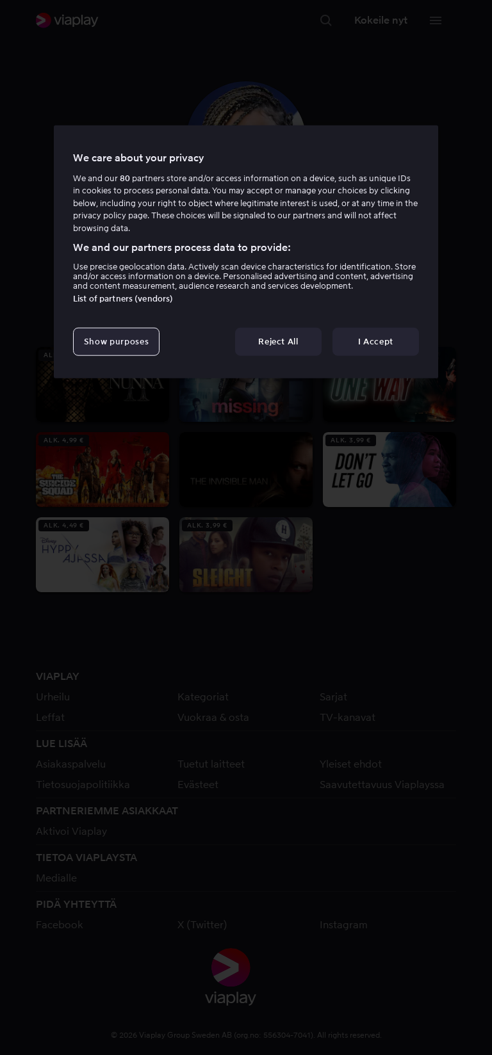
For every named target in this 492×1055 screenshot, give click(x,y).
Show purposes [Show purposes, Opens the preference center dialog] (116, 341)
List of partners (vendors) (123, 298)
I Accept (375, 341)
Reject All (278, 341)
